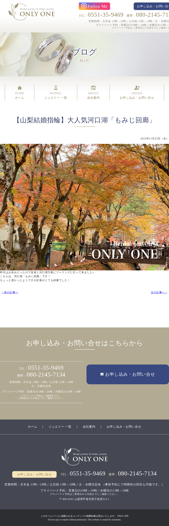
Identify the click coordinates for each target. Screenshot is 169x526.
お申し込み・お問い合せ (124, 426)
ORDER (137, 92)
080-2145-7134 (46, 374)
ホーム (32, 426)
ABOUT (93, 92)
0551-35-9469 (105, 14)
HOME (19, 92)
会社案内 (89, 426)
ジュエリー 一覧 (60, 426)
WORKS (55, 92)
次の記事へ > (159, 292)
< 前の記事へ (10, 292)
